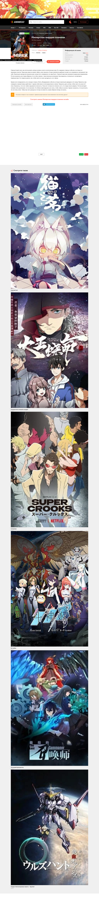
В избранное (39, 61)
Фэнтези (38, 52)
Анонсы (72, 27)
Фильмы (31, 27)
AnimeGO (19, 22)
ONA (50, 27)
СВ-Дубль (44, 50)
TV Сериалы (22, 27)
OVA (44, 27)
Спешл (38, 27)
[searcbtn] (31, 21)
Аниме (12, 27)
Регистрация (83, 22)
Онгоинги (64, 27)
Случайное (80, 27)
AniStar (40, 50)
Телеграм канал (50, 104)
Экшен (43, 52)
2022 (87, 53)
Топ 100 (56, 27)
